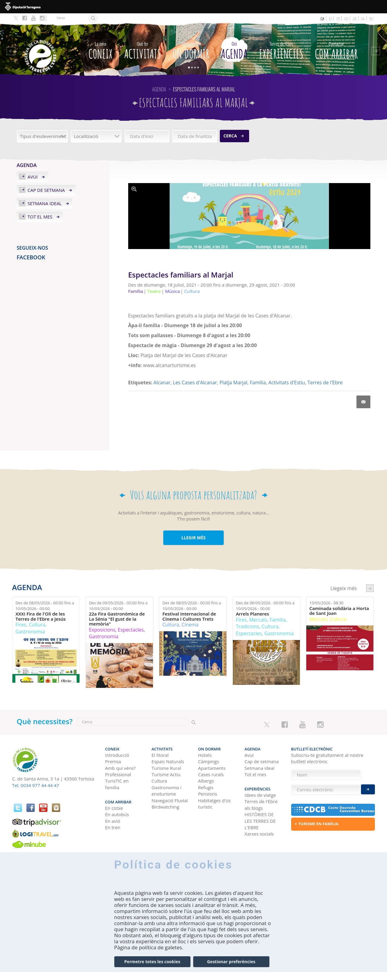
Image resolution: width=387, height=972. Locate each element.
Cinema (190, 624)
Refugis (205, 787)
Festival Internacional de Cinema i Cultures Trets (189, 616)
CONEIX (101, 49)
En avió (112, 821)
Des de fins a (44, 605)
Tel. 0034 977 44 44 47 (35, 785)
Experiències (281, 49)
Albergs (206, 781)
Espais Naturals (167, 761)
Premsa (113, 761)
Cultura (37, 624)
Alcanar (162, 382)
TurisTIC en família (117, 784)
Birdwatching (165, 807)
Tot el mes (40, 217)
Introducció (117, 755)
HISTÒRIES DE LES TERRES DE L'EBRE (260, 820)
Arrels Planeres (252, 613)
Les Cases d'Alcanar (195, 382)
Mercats (258, 619)
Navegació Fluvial (169, 800)
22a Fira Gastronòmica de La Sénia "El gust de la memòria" (117, 618)
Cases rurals (211, 774)
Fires (20, 624)
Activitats (142, 49)
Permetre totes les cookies (152, 961)
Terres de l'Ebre (325, 382)
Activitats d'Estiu (286, 382)
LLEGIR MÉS (193, 537)
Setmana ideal (45, 203)
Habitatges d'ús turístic (214, 803)
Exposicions (102, 629)
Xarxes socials (259, 834)
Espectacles (131, 629)
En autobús (117, 814)
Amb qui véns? (120, 768)
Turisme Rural (166, 768)
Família (258, 382)
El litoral (159, 755)
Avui (33, 177)
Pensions (207, 794)
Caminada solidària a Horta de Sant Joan (339, 611)
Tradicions (247, 626)
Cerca (230, 136)
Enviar (368, 789)
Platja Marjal (233, 382)
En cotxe (114, 808)
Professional (118, 774)
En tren (113, 827)
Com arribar (336, 49)
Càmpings (208, 761)
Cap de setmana (46, 190)
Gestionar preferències (231, 961)
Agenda (234, 49)
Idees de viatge (260, 795)
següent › (370, 588)
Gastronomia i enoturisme (166, 790)
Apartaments (212, 768)
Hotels (205, 755)
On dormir (191, 49)
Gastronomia (30, 631)
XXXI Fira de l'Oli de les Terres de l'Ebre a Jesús (40, 616)
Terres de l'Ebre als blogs (261, 804)
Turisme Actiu (165, 774)
